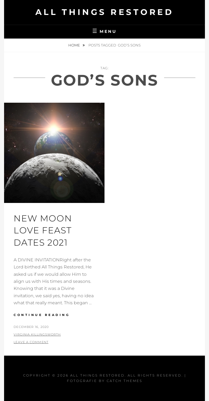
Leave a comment (31, 342)
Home (74, 45)
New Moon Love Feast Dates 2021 (43, 230)
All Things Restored (104, 12)
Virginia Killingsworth (37, 334)
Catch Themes (124, 381)
